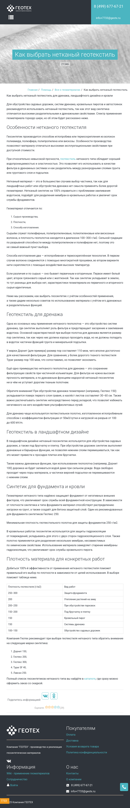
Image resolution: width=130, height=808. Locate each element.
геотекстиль (67, 159)
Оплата (70, 734)
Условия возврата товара (82, 746)
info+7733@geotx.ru (108, 18)
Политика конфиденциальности (86, 752)
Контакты (72, 773)
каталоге (90, 678)
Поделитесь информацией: (24, 699)
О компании (73, 779)
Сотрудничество (17, 779)
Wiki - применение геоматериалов (28, 773)
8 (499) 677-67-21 (108, 6)
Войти (12, 785)
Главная (33, 89)
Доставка (72, 740)
